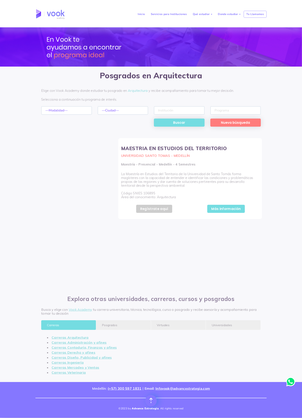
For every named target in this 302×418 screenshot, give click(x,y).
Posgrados (109, 325)
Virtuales (163, 325)
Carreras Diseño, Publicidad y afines (82, 357)
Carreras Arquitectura (70, 337)
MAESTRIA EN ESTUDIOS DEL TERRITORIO (174, 148)
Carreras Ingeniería (68, 362)
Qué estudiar (202, 14)
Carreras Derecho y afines (73, 352)
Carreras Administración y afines (79, 342)
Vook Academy (80, 310)
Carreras (53, 325)
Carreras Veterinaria (69, 372)
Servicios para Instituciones (169, 14)
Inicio (141, 14)
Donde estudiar (229, 14)
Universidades (222, 325)
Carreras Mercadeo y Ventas (75, 367)
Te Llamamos (255, 14)
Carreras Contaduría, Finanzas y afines (84, 347)
